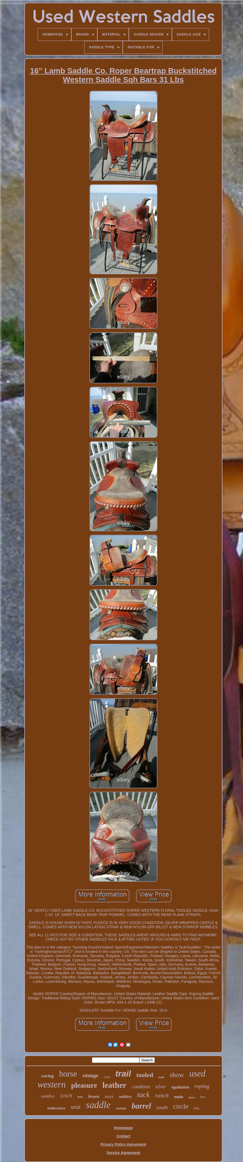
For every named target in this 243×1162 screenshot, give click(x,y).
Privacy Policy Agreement (123, 1144)
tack (143, 1094)
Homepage (123, 1128)
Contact (123, 1136)
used (197, 1073)
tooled (144, 1074)
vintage (90, 1075)
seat (75, 1106)
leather (114, 1085)
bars (203, 1097)
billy (196, 1108)
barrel (141, 1106)
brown (93, 1096)
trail (123, 1073)
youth (162, 1107)
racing (47, 1075)
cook (107, 1077)
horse (68, 1073)
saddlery (125, 1097)
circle (180, 1106)
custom (121, 1108)
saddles (48, 1096)
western (51, 1084)
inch (66, 1096)
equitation (180, 1087)
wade (178, 1097)
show (177, 1074)
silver (160, 1086)
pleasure (84, 1085)
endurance (56, 1108)
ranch (161, 1095)
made (161, 1077)
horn (192, 1097)
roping (202, 1086)
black (109, 1096)
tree (80, 1097)
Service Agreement (123, 1153)
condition (141, 1086)
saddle (98, 1105)
